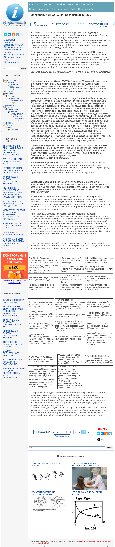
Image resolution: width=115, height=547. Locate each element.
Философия (8, 123)
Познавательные (84, 4)
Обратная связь (12, 57)
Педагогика (13, 109)
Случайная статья (13, 47)
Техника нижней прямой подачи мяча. (12, 161)
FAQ (6, 60)
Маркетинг (14, 98)
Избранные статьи (13, 45)
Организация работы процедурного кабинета (11, 180)
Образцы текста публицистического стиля (14, 225)
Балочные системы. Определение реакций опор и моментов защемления (14, 373)
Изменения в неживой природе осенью (13, 344)
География (17, 87)
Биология (12, 82)
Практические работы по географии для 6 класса (12, 323)
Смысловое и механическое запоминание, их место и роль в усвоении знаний (12, 192)
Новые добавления (14, 55)
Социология (17, 114)
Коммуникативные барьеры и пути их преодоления (13, 203)
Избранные (46, 4)
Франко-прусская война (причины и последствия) (13, 170)
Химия (10, 127)
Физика (20, 118)
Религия (13, 112)
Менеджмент (9, 105)
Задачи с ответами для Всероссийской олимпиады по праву (14, 242)
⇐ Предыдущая (60, 23)
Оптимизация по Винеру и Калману (87, 493)
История (9, 94)
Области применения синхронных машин (43, 493)
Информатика (9, 91)
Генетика (14, 85)
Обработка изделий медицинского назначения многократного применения (14, 214)
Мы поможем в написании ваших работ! (14, 281)
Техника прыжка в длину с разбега (46, 464)
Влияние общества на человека (13, 301)
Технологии (20, 116)
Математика (17, 100)
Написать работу (13, 62)
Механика (9, 107)
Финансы (9, 125)
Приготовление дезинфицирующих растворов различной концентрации (13, 150)
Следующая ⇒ (95, 23)
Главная (33, 4)
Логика (11, 96)
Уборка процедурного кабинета (11, 353)
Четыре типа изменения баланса (14, 233)
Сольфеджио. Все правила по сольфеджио (12, 362)
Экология (14, 129)
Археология (10, 80)
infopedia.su (34, 546)
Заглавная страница (9, 41)
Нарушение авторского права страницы (88, 541)
